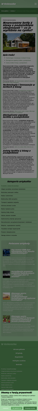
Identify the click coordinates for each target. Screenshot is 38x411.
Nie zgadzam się (17, 408)
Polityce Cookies (24, 405)
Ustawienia (5, 408)
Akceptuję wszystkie (30, 408)
